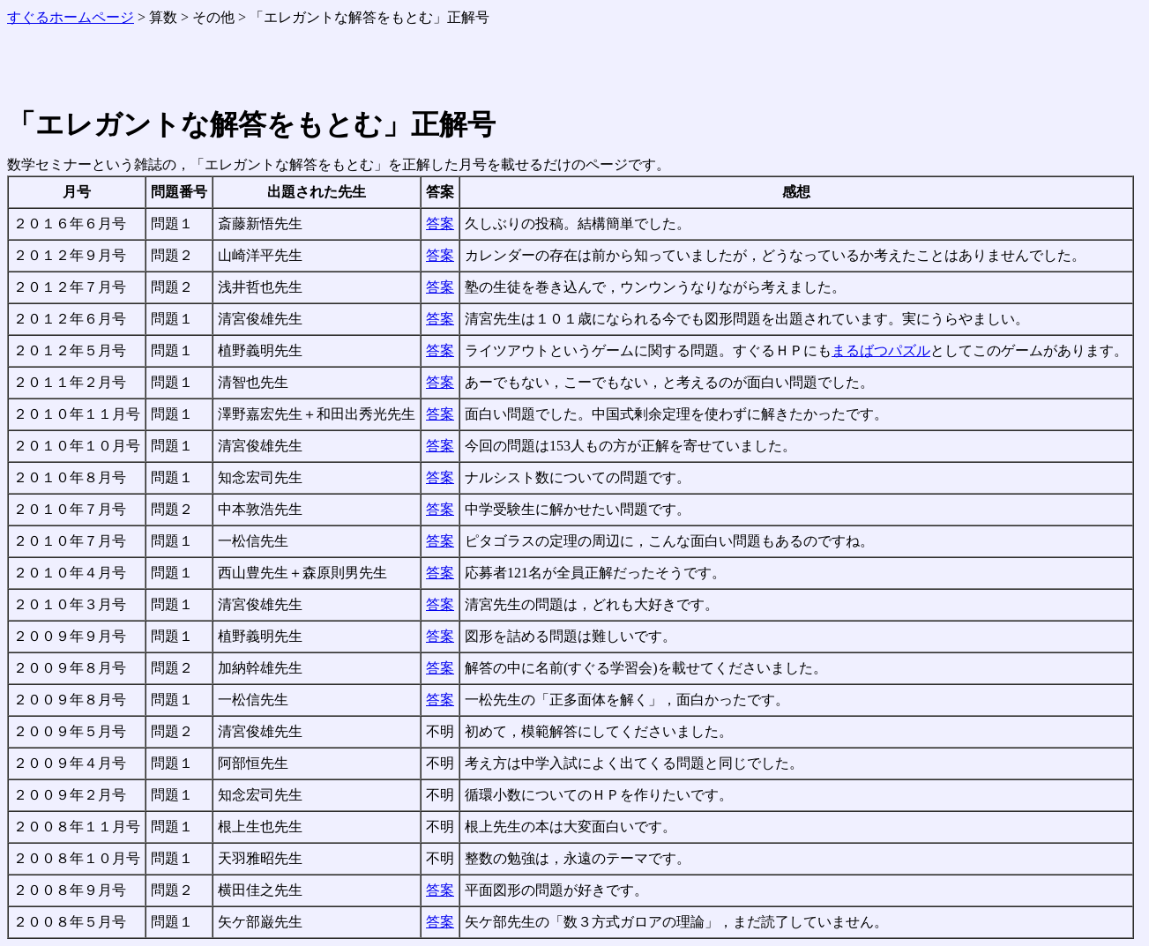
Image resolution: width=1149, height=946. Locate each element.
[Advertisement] (213, 68)
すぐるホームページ (70, 17)
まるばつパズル (881, 350)
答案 (440, 223)
